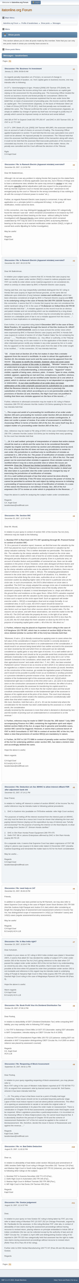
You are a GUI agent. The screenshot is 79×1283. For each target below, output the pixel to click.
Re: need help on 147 (25, 888)
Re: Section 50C (23, 515)
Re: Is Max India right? (26, 941)
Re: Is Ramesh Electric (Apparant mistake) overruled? (40, 164)
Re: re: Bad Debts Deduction (29, 1146)
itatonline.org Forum (17, 10)
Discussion (10, 69)
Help (55, 1280)
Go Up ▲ (74, 1280)
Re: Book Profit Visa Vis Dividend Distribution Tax (38, 1005)
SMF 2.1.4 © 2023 (7, 1280)
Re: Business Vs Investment (29, 69)
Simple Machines (20, 1280)
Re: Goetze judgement (26, 1202)
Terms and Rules (64, 1280)
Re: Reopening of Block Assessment (32, 1064)
